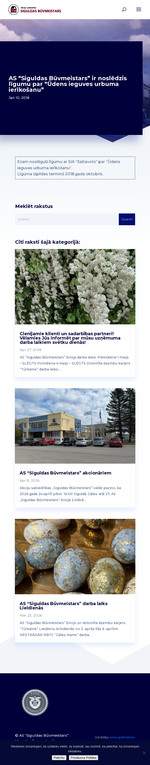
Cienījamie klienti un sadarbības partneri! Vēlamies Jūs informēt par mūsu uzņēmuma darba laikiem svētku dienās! (70, 338)
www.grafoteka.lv (122, 737)
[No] (144, 752)
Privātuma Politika (83, 757)
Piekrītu (59, 757)
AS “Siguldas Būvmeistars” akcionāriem (65, 473)
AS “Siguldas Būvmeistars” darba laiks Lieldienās (64, 606)
